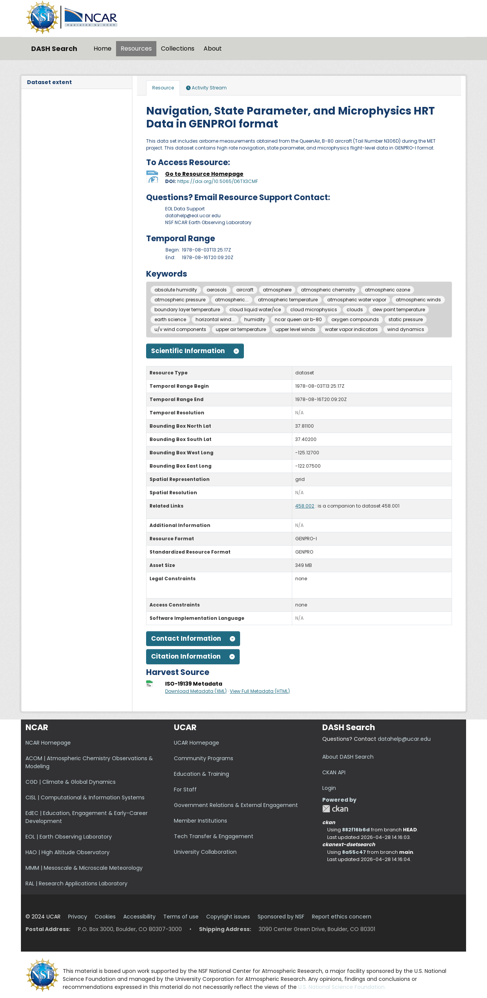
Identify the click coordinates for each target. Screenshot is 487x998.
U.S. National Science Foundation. (342, 987)
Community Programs (203, 758)
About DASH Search (348, 757)
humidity (254, 319)
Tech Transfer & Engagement (213, 836)
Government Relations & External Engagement (236, 805)
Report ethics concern (341, 916)
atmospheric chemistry (328, 290)
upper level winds (295, 329)
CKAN (335, 809)
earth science (170, 319)
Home (102, 48)
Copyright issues (228, 916)
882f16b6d (356, 829)
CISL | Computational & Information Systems (85, 797)
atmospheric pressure (179, 299)
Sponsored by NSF (281, 916)
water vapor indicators (351, 329)
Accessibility (139, 916)
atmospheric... (231, 299)
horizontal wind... (215, 319)
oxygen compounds (355, 319)
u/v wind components (180, 329)
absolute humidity (175, 290)
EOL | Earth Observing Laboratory (68, 836)
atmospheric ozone (387, 290)
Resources (136, 48)
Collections (177, 48)
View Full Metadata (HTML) (260, 691)
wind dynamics (405, 329)
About (213, 48)
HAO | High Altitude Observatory (67, 852)
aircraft (244, 290)
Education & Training (201, 774)
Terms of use (181, 916)
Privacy (77, 916)
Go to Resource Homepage (204, 174)
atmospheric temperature (288, 299)
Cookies (105, 916)
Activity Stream (206, 87)
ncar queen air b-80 (298, 319)
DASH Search (54, 48)
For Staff (185, 789)
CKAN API (333, 772)
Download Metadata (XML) (196, 691)
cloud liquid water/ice (255, 309)
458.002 (304, 506)
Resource (163, 87)
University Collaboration (205, 852)
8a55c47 (354, 852)
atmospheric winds (418, 299)
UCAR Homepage (196, 743)
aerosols (217, 290)
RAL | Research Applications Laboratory (76, 883)
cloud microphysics (313, 309)
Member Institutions (200, 821)
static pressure (405, 319)
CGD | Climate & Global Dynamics (70, 782)
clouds (355, 309)
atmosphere (277, 290)
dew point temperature (398, 309)
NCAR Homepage (48, 743)
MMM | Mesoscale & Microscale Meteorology (84, 868)
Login (329, 788)
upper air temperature (241, 329)
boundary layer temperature (187, 309)
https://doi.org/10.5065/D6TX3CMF (217, 181)
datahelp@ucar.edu (404, 739)
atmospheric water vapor (356, 299)
